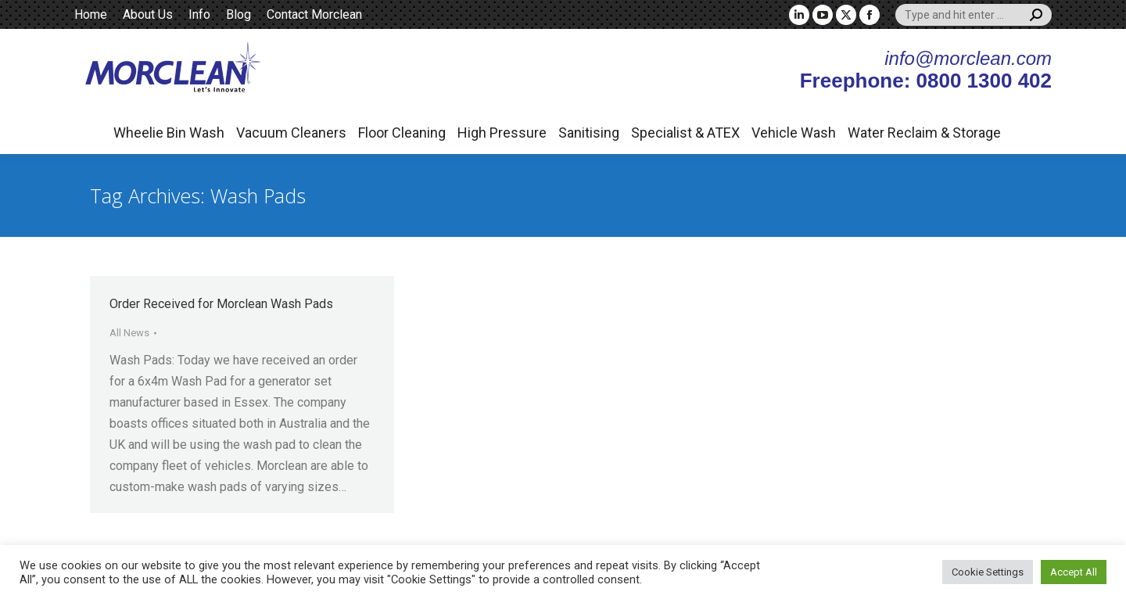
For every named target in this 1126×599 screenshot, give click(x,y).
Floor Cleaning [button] (402, 132)
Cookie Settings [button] (988, 572)
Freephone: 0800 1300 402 (926, 80)
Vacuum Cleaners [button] (291, 132)
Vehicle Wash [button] (793, 132)
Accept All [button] (1073, 572)
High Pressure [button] (502, 132)
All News (129, 333)
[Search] (973, 15)
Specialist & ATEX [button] (685, 132)
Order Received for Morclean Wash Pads (221, 303)
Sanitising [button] (588, 132)
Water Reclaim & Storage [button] (924, 132)
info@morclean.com (968, 58)
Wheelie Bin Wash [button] (168, 132)
